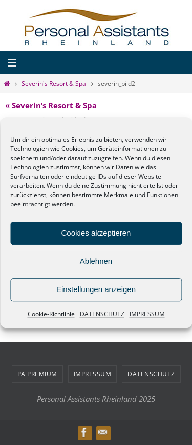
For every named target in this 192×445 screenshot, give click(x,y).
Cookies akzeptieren (96, 232)
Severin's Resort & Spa (54, 83)
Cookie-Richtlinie (51, 313)
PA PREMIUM (37, 374)
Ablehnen (96, 261)
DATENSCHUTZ (102, 313)
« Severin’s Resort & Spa (51, 105)
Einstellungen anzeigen (96, 289)
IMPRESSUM (147, 313)
